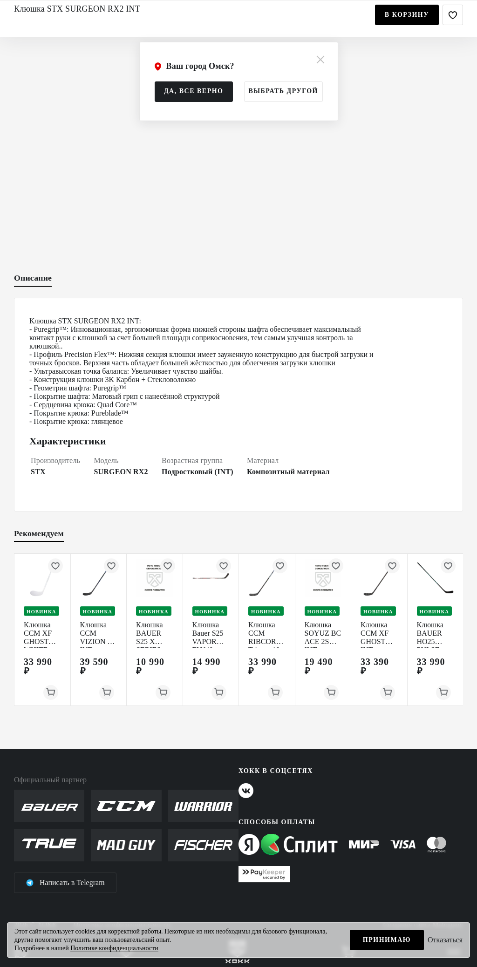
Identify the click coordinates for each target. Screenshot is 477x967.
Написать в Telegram (65, 883)
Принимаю (387, 939)
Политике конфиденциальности (114, 948)
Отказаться (445, 940)
